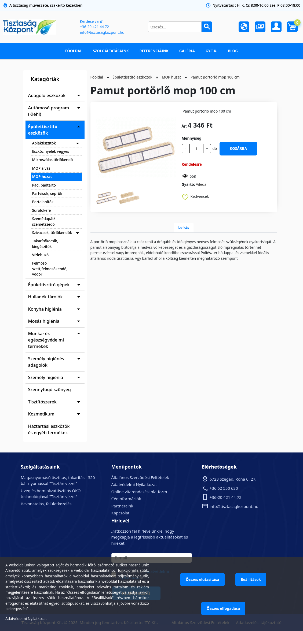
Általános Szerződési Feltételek (140, 477)
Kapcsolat (120, 512)
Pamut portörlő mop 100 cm (215, 77)
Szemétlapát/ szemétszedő (43, 221)
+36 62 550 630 (224, 488)
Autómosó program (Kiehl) (48, 111)
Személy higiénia (45, 377)
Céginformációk (126, 498)
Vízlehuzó (40, 254)
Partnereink (122, 505)
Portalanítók (43, 201)
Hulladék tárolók (45, 297)
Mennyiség (192, 138)
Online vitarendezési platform (139, 491)
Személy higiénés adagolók (46, 362)
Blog (233, 50)
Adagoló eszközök (47, 95)
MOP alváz (41, 168)
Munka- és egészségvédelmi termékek (46, 340)
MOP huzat (42, 176)
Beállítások (251, 579)
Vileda (201, 184)
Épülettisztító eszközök (42, 130)
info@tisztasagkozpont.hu (102, 32)
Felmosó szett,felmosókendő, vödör (50, 269)
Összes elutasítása (202, 579)
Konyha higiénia (45, 309)
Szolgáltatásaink (111, 50)
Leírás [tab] (183, 227)
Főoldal (73, 50)
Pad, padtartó (44, 185)
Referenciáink (154, 50)
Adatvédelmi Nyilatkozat (134, 484)
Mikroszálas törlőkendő (52, 159)
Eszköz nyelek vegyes (50, 151)
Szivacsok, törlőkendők (52, 232)
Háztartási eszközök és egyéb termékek (49, 429)
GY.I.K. (211, 50)
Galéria (187, 50)
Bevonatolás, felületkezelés (46, 503)
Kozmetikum (41, 414)
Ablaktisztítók (44, 143)
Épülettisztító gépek (49, 285)
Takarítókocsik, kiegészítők (45, 243)
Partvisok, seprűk (47, 193)
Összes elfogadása (223, 608)
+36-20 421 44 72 (94, 26)
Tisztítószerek (42, 402)
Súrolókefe (41, 210)
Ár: (184, 126)
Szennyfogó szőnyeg (49, 389)
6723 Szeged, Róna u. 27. (233, 479)
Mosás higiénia (44, 321)
